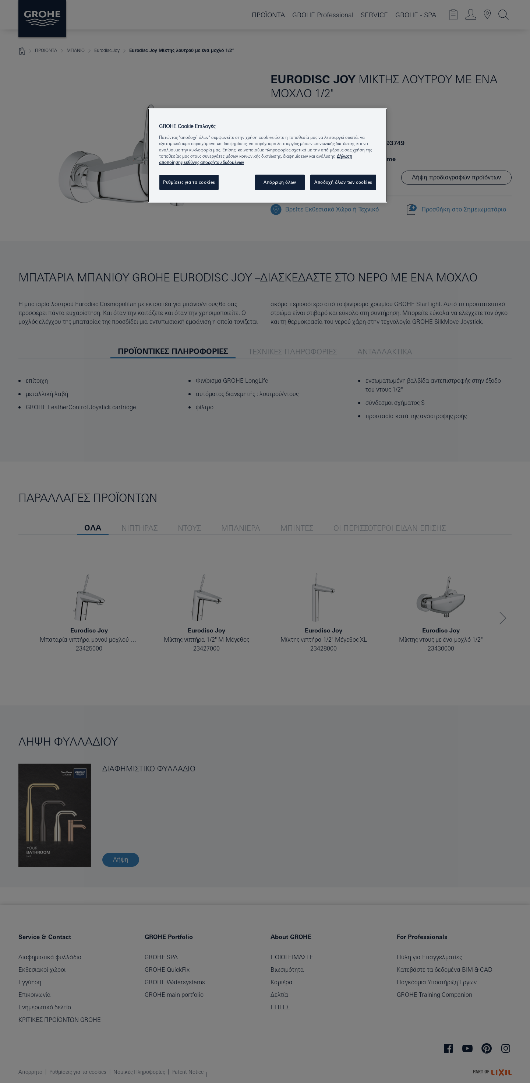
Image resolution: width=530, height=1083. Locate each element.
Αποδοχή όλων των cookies (343, 182)
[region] (267, 155)
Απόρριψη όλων (280, 182)
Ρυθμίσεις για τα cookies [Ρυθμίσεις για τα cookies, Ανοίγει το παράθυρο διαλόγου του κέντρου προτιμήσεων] (189, 182)
